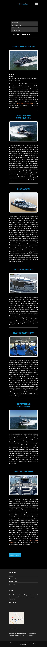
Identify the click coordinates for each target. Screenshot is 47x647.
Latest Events (13, 581)
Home (11, 576)
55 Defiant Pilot (16, 28)
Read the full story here (25, 103)
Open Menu (36, 4)
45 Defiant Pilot (16, 30)
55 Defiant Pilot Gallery (15, 555)
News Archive (13, 579)
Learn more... (13, 602)
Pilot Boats (15, 22)
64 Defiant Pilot (16, 25)
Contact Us (12, 585)
